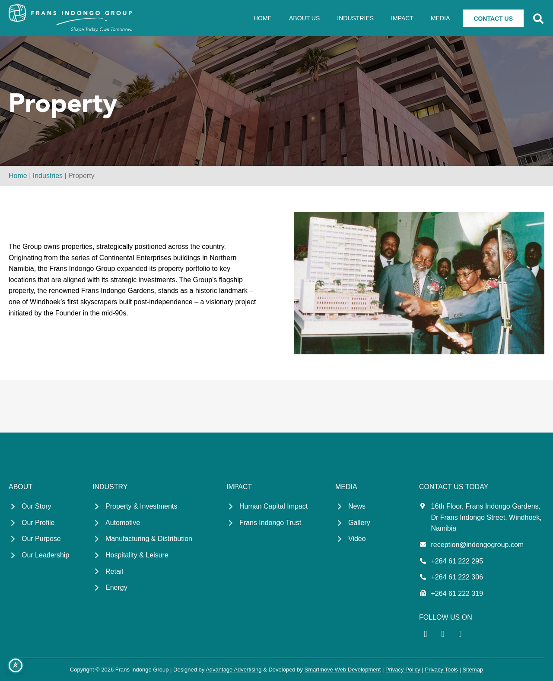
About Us (304, 18)
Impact (402, 18)
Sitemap (472, 669)
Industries (355, 18)
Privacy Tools (441, 669)
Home (263, 18)
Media (440, 18)
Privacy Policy (402, 669)
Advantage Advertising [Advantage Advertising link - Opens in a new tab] (233, 669)
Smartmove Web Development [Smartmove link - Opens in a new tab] (343, 669)
